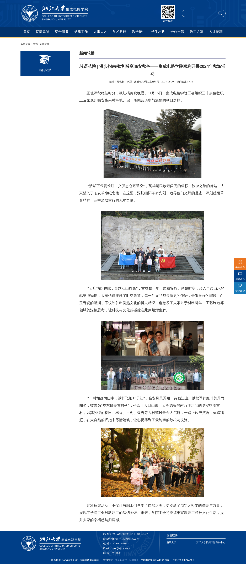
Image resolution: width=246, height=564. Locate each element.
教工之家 (197, 32)
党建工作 (81, 32)
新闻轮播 (44, 44)
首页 (26, 32)
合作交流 (177, 32)
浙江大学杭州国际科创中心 (210, 542)
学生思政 (158, 32)
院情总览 (42, 32)
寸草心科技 (121, 560)
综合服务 (62, 32)
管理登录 (134, 560)
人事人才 (100, 32)
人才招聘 (216, 32)
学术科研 (119, 32)
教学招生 (139, 32)
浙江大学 (171, 542)
